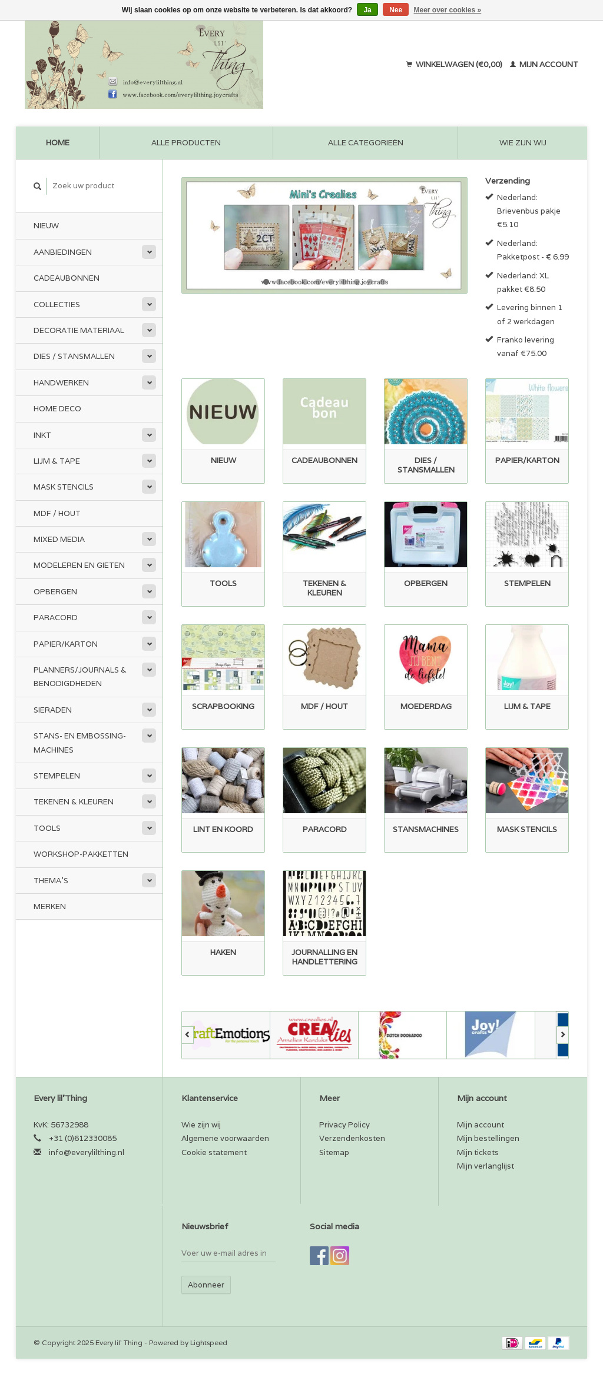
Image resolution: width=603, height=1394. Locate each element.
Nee (395, 10)
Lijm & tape (57, 461)
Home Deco (57, 409)
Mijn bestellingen (488, 1138)
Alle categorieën (365, 143)
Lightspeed (208, 1342)
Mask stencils (64, 487)
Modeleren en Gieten (79, 565)
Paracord (56, 618)
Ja (367, 10)
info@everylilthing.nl (86, 1152)
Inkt (42, 435)
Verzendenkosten (352, 1138)
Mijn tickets (478, 1152)
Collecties (57, 305)
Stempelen (57, 776)
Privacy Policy (344, 1125)
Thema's (51, 881)
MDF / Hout (57, 513)
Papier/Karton (66, 644)
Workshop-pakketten (81, 854)
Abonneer (206, 1285)
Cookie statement (214, 1152)
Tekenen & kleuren (74, 802)
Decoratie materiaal (79, 330)
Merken (50, 906)
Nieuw (46, 226)
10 (383, 282)
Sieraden (53, 710)
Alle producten (186, 143)
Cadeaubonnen (67, 278)
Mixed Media (59, 539)
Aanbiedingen (63, 252)
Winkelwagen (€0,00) (455, 64)
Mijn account (544, 64)
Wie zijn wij (522, 143)
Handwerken (61, 383)
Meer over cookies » (448, 10)
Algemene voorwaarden (225, 1138)
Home (57, 143)
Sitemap (334, 1152)
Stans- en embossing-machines (80, 742)
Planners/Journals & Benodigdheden (80, 676)
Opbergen (55, 592)
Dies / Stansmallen (74, 356)
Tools (47, 828)
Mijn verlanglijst (485, 1166)
